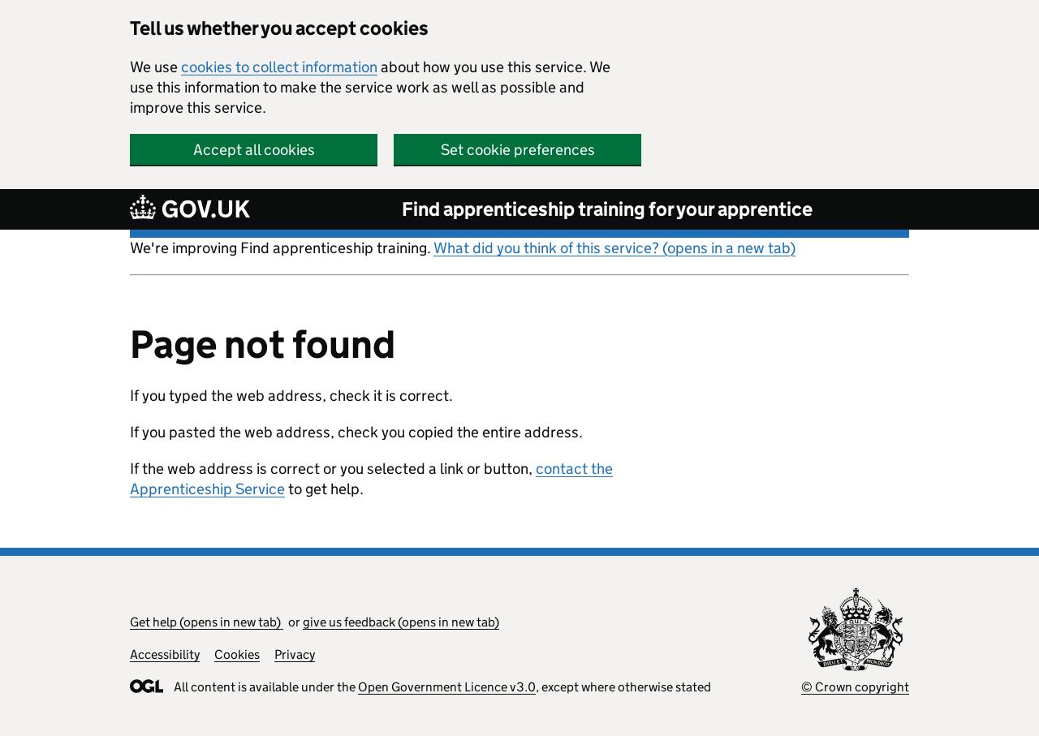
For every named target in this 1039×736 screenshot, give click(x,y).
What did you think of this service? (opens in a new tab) (614, 248)
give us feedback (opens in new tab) (401, 622)
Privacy (294, 654)
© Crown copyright (855, 687)
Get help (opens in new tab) (206, 622)
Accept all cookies (254, 149)
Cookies (237, 654)
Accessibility (165, 654)
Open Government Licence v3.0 (447, 687)
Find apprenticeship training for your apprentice (607, 209)
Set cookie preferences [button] (518, 149)
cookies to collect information (279, 67)
